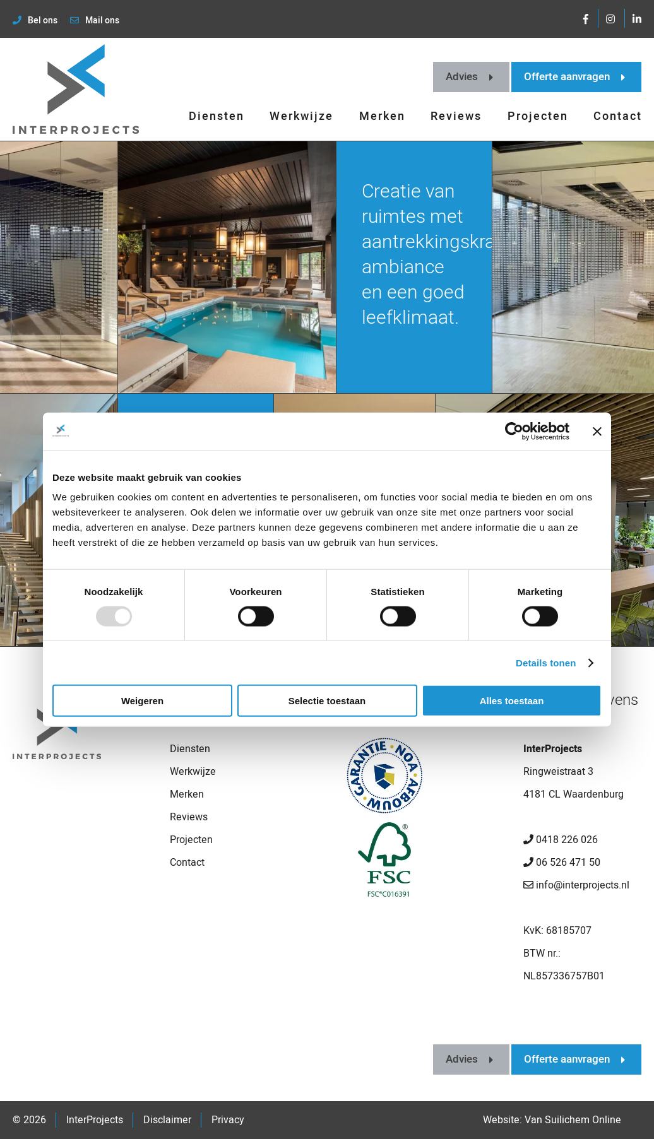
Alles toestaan (512, 700)
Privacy (227, 1120)
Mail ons (94, 20)
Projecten (538, 116)
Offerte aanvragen (574, 77)
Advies (469, 77)
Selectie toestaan (327, 700)
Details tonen (546, 662)
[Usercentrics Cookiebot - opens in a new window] (514, 431)
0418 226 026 (560, 839)
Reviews (456, 116)
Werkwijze (301, 116)
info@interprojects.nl (576, 885)
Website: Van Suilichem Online (552, 1120)
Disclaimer (167, 1120)
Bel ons (35, 20)
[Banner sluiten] (597, 431)
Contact (617, 116)
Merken (382, 116)
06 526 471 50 (561, 862)
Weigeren (142, 700)
